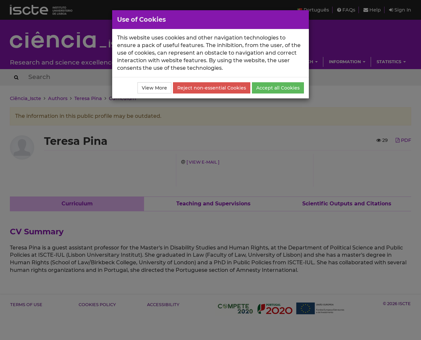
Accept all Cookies (278, 88)
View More (154, 88)
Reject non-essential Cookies (211, 88)
